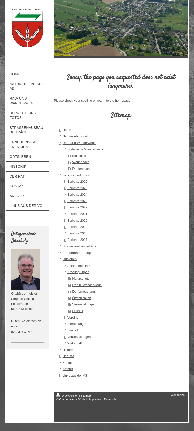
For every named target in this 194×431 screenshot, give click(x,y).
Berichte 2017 (77, 240)
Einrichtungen (77, 324)
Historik (77, 311)
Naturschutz (80, 278)
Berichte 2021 (77, 214)
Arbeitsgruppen (78, 272)
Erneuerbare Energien (78, 253)
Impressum (96, 399)
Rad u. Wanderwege (87, 285)
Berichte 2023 (77, 201)
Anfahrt (68, 369)
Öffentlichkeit (81, 298)
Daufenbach (81, 169)
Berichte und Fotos (76, 175)
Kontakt (68, 363)
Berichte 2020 (77, 220)
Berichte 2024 (77, 194)
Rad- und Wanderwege (79, 143)
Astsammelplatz (78, 266)
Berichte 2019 (77, 227)
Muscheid (79, 156)
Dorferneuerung (83, 291)
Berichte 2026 (77, 181)
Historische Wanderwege (85, 149)
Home (67, 130)
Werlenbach (80, 162)
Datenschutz (112, 399)
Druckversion (67, 395)
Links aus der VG (75, 375)
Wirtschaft (74, 343)
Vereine (72, 317)
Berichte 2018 (77, 233)
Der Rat (68, 356)
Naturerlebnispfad (75, 136)
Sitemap (86, 395)
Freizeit (72, 330)
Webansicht (178, 394)
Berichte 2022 (77, 207)
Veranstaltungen (84, 304)
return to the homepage (113, 100)
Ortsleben (70, 259)
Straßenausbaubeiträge (79, 246)
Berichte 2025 (77, 188)
